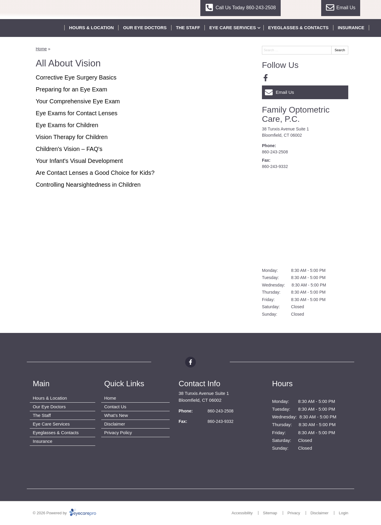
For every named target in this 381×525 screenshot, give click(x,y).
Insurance (351, 27)
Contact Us (115, 406)
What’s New (116, 415)
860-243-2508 (275, 151)
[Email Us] (305, 92)
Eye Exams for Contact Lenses (77, 113)
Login (343, 513)
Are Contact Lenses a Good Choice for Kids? (95, 172)
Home (41, 48)
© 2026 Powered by (64, 513)
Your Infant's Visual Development (79, 161)
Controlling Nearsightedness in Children (88, 184)
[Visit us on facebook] (265, 78)
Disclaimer (114, 423)
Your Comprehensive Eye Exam (78, 101)
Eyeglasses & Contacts (298, 27)
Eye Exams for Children (67, 125)
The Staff (188, 27)
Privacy (294, 513)
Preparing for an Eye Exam (71, 89)
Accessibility (242, 513)
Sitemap (270, 513)
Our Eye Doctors (144, 27)
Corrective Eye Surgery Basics (76, 77)
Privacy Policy (118, 432)
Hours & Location (91, 27)
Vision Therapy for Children (72, 137)
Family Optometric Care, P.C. (296, 114)
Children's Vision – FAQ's (69, 149)
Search (340, 50)
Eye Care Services (232, 27)
